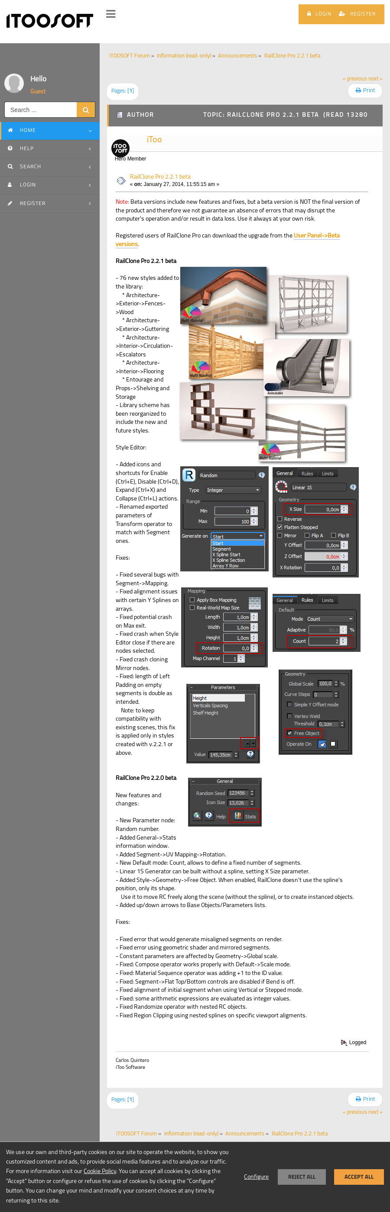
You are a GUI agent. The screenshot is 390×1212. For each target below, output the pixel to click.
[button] (111, 14)
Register (357, 14)
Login (319, 14)
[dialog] (195, 1176)
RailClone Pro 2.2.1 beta (160, 177)
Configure (256, 1177)
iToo (154, 140)
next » (375, 79)
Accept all (359, 1177)
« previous (355, 79)
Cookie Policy (100, 1171)
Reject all (301, 1177)
